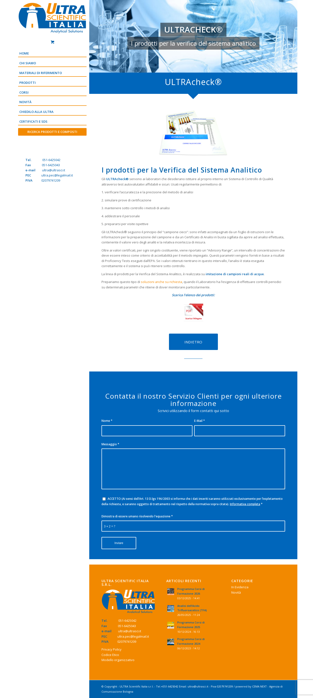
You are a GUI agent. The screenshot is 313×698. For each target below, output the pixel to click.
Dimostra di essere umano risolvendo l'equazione (137, 516)
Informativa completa (245, 504)
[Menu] (52, 140)
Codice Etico (110, 655)
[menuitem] (52, 53)
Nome (106, 421)
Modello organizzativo (117, 660)
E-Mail (199, 421)
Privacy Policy (111, 649)
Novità (236, 592)
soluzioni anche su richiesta (161, 282)
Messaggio (110, 444)
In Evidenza (239, 587)
